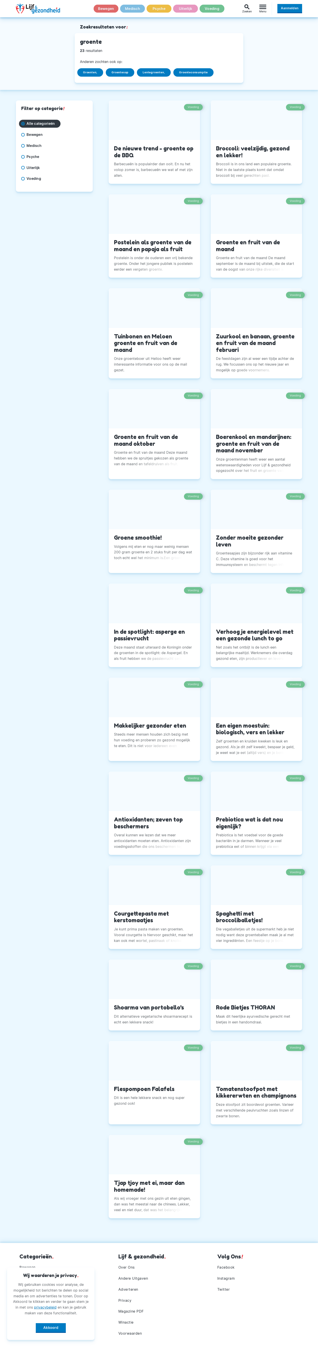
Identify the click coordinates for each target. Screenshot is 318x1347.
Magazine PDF (131, 1311)
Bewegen (106, 8)
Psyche (159, 8)
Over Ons (126, 1267)
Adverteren (128, 1289)
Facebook (226, 1267)
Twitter (223, 1289)
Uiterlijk (185, 8)
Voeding (212, 8)
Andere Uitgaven (133, 1278)
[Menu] (262, 8)
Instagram (226, 1278)
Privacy (125, 1300)
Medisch (132, 8)
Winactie (126, 1322)
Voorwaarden (130, 1333)
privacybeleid (45, 1307)
